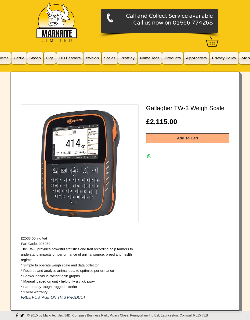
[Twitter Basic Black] (22, 315)
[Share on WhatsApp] (149, 156)
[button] (217, 41)
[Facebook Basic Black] (17, 315)
